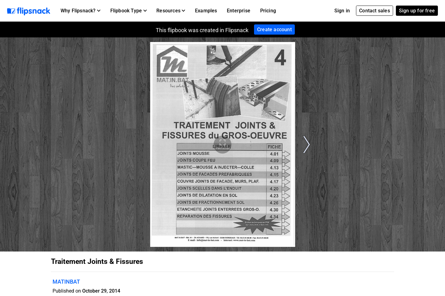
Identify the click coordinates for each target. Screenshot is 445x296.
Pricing (268, 11)
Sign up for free (417, 11)
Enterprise (238, 11)
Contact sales (374, 11)
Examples (206, 11)
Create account (274, 29)
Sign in (342, 11)
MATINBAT (66, 281)
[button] (80, 10)
